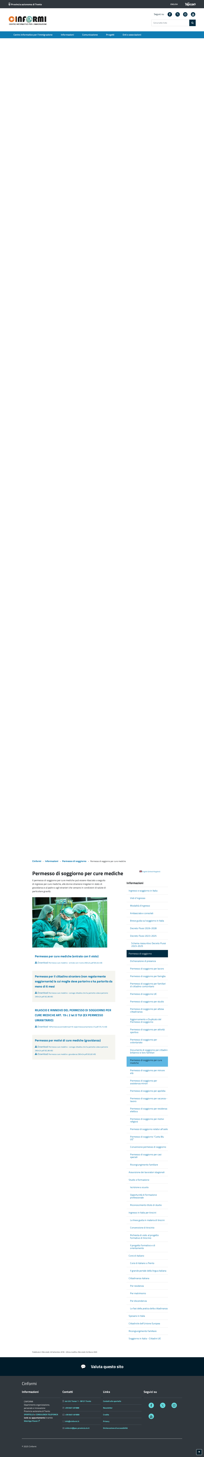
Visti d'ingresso (137, 898)
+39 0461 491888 (72, 1407)
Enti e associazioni (132, 34)
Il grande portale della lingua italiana (148, 1270)
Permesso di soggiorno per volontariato (143, 1041)
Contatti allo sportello (112, 1401)
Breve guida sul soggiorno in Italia (147, 920)
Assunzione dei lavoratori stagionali (146, 1172)
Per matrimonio (138, 1293)
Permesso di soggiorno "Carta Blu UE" (147, 1138)
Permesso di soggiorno (74, 861)
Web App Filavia (32, 1421)
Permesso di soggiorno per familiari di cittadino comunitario (148, 985)
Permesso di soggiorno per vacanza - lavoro (148, 1100)
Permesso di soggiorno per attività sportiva (147, 1031)
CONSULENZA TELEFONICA (47, 1414)
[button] (174, 4)
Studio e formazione (139, 1180)
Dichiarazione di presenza (143, 961)
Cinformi (36, 861)
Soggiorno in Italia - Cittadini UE (145, 1338)
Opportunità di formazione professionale (143, 1196)
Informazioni (67, 34)
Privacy (106, 1421)
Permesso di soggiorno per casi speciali (145, 1156)
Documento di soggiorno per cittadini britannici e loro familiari (148, 1051)
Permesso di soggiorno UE (143, 994)
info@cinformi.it (72, 1421)
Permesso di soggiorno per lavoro (147, 968)
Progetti (110, 34)
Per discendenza (138, 1301)
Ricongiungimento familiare (144, 1164)
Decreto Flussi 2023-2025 (143, 936)
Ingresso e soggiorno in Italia (143, 890)
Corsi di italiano (136, 1255)
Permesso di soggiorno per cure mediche (146, 1061)
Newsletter (108, 1407)
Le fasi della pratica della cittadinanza (149, 1308)
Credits (106, 1414)
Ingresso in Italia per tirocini (142, 1212)
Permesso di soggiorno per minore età (147, 1072)
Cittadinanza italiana (139, 1278)
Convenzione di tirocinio (142, 1227)
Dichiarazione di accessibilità (115, 1428)
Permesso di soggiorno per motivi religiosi (147, 1120)
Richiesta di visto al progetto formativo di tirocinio (144, 1236)
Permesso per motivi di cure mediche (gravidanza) (68, 1040)
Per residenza (137, 1286)
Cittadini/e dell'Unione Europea (144, 1323)
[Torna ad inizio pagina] (199, 1452)
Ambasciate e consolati (141, 913)
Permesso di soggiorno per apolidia (147, 1091)
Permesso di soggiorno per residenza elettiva (148, 1110)
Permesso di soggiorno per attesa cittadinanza (147, 1010)
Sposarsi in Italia (137, 1316)
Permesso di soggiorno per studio (147, 1001)
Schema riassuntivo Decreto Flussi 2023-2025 (148, 945)
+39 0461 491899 (72, 1414)
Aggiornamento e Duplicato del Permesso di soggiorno (145, 1021)
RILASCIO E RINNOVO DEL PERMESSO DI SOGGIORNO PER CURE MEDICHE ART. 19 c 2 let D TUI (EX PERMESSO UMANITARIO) (73, 1015)
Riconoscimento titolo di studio (146, 1205)
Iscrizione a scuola (139, 1187)
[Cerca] (192, 23)
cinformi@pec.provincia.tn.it (77, 1428)
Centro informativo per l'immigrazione (33, 34)
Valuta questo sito (102, 1366)
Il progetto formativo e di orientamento (142, 1247)
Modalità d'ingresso (140, 905)
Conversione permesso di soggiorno (148, 1147)
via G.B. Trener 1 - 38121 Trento (78, 1401)
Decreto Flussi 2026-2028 (143, 928)
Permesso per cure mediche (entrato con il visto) (66, 956)
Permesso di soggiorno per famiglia (147, 976)
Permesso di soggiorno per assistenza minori (143, 1082)
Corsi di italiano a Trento (142, 1263)
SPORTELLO (29, 1414)
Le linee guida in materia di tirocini (147, 1220)
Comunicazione (90, 34)
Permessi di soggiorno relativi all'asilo (149, 1129)
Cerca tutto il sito (160, 23)
